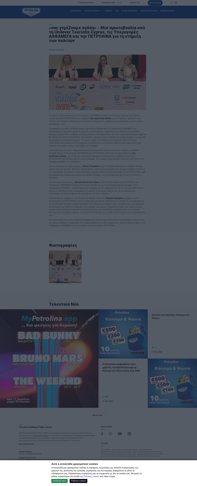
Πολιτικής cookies (91, 476)
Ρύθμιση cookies (78, 481)
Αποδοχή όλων (59, 481)
